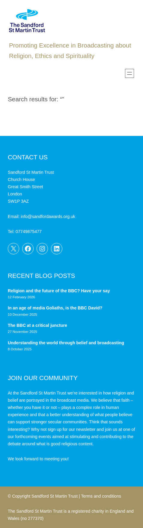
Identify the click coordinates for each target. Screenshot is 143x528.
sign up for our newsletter (71, 429)
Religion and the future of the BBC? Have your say (59, 290)
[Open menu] (129, 73)
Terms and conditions (101, 496)
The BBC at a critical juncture (37, 325)
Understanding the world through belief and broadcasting (66, 342)
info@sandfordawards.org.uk (48, 216)
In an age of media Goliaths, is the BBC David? (55, 307)
